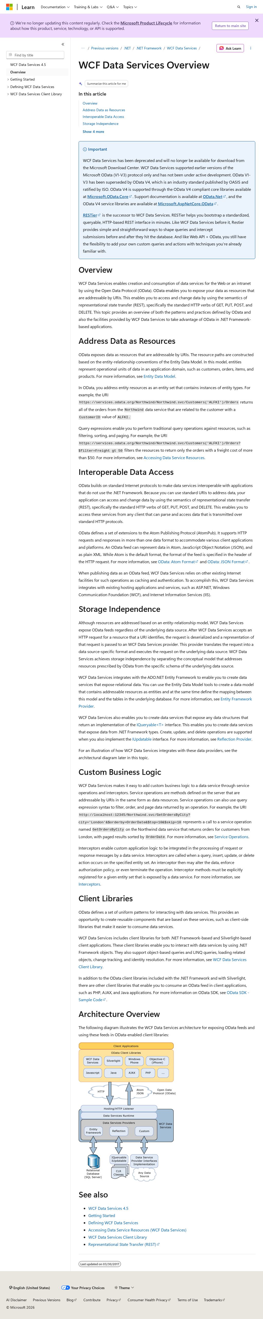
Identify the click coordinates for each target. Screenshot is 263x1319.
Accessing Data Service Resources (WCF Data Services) (137, 1229)
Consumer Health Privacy (147, 1299)
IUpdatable (142, 739)
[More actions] (250, 48)
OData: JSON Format (226, 561)
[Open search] (239, 7)
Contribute (91, 1299)
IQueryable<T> (150, 724)
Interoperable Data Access (103, 116)
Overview (90, 103)
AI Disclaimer (16, 1299)
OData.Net (212, 196)
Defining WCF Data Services (113, 1222)
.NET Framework (149, 48)
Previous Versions (46, 1299)
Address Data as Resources (104, 109)
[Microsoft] (9, 7)
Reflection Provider (234, 739)
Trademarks (213, 1299)
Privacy (112, 1299)
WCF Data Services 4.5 (108, 1208)
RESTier (90, 215)
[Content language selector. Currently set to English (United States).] (29, 1288)
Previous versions (104, 48)
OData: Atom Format (176, 561)
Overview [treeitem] (18, 72)
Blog (70, 1299)
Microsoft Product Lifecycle (146, 22)
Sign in (251, 6)
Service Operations (231, 836)
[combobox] (35, 55)
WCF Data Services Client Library (117, 1237)
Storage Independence (100, 123)
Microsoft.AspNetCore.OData (185, 203)
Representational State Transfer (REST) (122, 1244)
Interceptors (89, 884)
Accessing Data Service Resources (174, 457)
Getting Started (101, 1215)
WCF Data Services (182, 48)
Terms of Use (187, 1299)
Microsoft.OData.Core (107, 196)
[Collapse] (63, 44)
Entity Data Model (159, 376)
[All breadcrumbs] (83, 48)
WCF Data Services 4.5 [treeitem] (28, 64)
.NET (127, 48)
